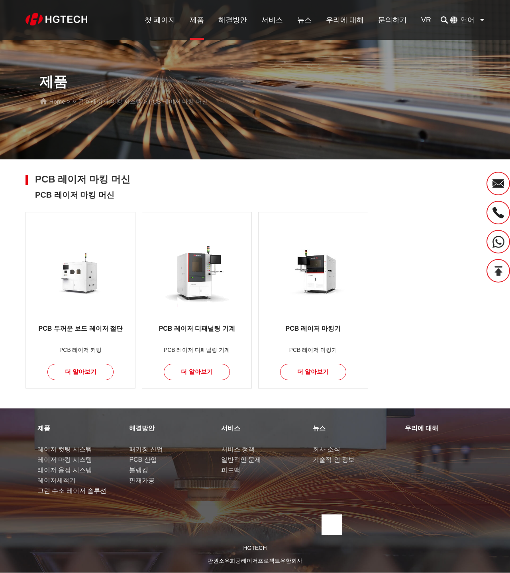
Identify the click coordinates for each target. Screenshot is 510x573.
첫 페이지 (160, 20)
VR (426, 20)
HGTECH (255, 548)
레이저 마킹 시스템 (116, 101)
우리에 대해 (345, 20)
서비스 (272, 20)
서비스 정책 (238, 449)
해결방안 (232, 20)
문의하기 (392, 20)
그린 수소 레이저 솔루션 (71, 491)
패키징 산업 (146, 449)
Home (57, 101)
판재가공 (142, 480)
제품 (197, 20)
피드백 (230, 470)
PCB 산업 (143, 460)
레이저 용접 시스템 (64, 470)
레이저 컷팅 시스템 (64, 449)
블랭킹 (138, 470)
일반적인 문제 (241, 460)
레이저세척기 (56, 480)
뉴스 (304, 20)
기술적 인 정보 (334, 460)
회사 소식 (326, 449)
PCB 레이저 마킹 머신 (178, 101)
